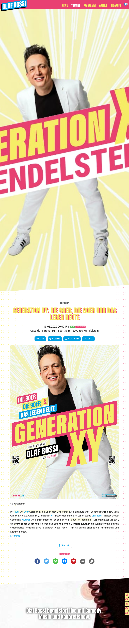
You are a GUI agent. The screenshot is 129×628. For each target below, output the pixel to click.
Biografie (116, 5)
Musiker (26, 521)
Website (54, 340)
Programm (91, 5)
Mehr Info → (16, 537)
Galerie (104, 5)
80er (17, 513)
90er (26, 513)
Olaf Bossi (97, 517)
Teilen (88, 340)
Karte (40, 340)
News (68, 5)
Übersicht (64, 547)
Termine (78, 5)
